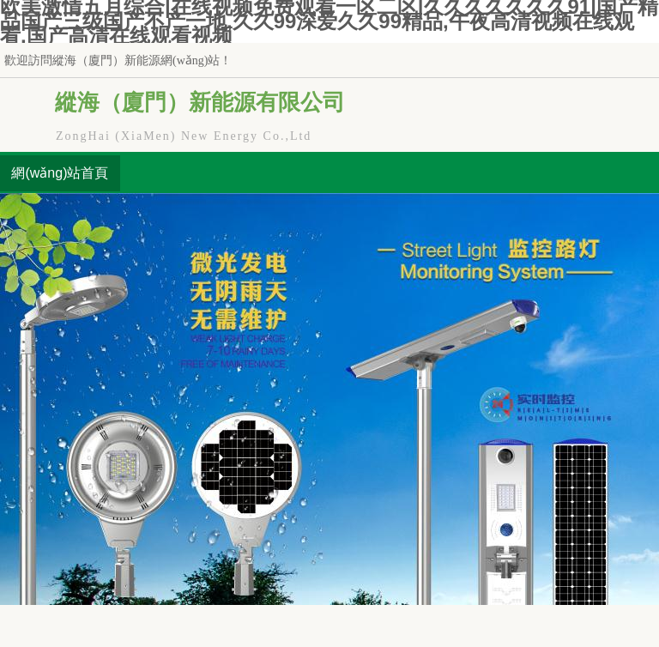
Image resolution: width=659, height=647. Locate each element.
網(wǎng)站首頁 (59, 173)
